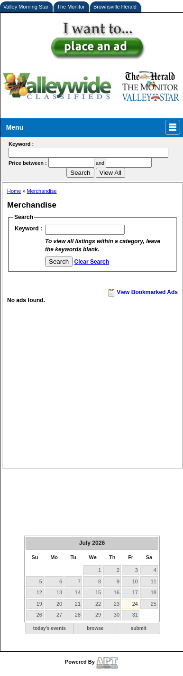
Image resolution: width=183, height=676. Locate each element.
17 (135, 592)
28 (78, 615)
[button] (49, 628)
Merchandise (42, 191)
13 (59, 592)
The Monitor (71, 7)
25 (153, 604)
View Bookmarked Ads (143, 292)
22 (98, 604)
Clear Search (91, 261)
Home (14, 191)
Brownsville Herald (115, 7)
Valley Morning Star (25, 7)
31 (135, 615)
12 (39, 592)
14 (78, 592)
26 (39, 615)
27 (59, 615)
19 (39, 604)
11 (153, 581)
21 (78, 604)
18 (153, 592)
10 (135, 581)
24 (135, 604)
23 (116, 604)
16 (116, 592)
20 (59, 604)
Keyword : (28, 228)
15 (98, 592)
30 (116, 615)
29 (98, 615)
